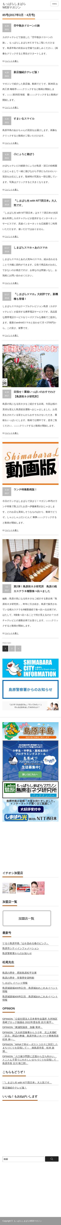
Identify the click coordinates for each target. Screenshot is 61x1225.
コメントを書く (12, 61)
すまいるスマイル (24, 118)
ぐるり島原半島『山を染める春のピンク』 (25, 943)
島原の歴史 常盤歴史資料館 (18, 977)
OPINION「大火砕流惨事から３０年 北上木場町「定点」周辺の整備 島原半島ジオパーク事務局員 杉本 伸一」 (31, 1036)
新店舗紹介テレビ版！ (27, 72)
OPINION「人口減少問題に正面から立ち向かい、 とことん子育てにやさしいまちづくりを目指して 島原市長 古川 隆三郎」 (30, 1060)
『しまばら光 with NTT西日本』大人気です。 (27, 1082)
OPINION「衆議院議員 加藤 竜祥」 (22, 1027)
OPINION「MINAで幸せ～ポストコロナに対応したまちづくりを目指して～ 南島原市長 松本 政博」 (30, 1048)
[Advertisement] (30, 846)
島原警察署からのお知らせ (17, 953)
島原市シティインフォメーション (20, 948)
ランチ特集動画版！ (25, 489)
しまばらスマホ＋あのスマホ (30, 247)
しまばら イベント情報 (14, 983)
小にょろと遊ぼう (24, 154)
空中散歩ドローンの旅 (27, 25)
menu (54, 4)
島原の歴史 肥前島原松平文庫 (19, 972)
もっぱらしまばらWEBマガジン (28, 1221)
